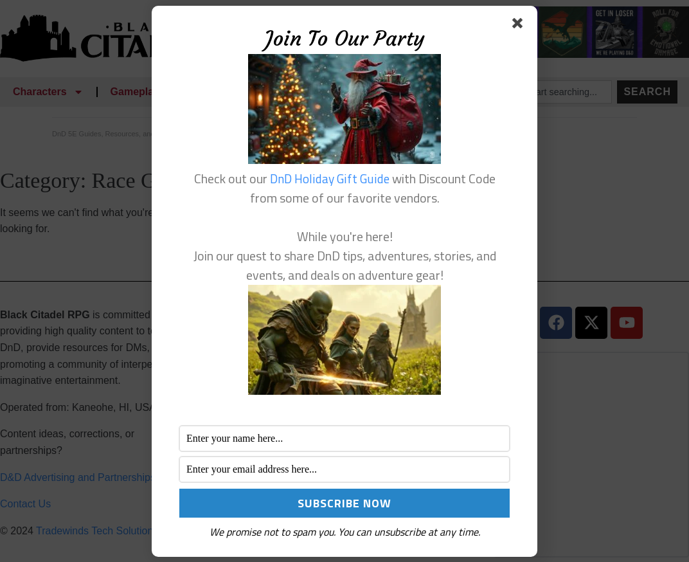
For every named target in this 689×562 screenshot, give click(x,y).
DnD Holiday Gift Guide (329, 178)
